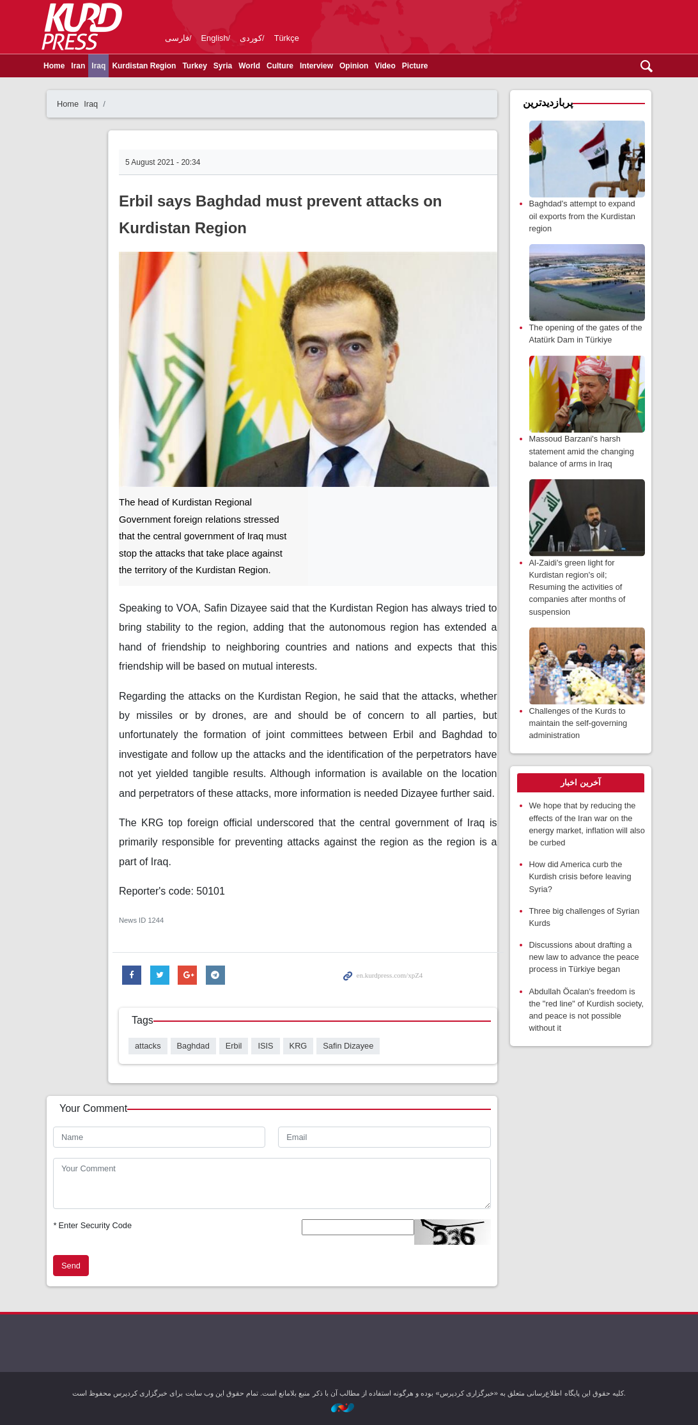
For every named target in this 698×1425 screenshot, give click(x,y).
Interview (316, 65)
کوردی (251, 38)
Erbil (234, 1046)
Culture (280, 65)
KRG (298, 1046)
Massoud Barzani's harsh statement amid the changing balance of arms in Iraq (581, 451)
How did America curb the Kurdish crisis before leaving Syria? (580, 876)
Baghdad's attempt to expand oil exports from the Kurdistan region (582, 216)
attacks (148, 1046)
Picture (415, 65)
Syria (222, 65)
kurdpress (506, 25)
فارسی (177, 38)
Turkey (194, 65)
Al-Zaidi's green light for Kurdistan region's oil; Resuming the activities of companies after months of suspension (577, 587)
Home (54, 65)
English (214, 38)
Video (385, 65)
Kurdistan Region (144, 65)
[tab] (581, 783)
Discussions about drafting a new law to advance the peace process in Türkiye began (584, 957)
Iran (78, 65)
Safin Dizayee (348, 1046)
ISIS (265, 1046)
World (249, 65)
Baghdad (193, 1046)
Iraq (98, 65)
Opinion (353, 65)
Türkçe (286, 38)
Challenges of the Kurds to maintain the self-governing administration (578, 723)
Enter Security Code (92, 1225)
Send (71, 1265)
